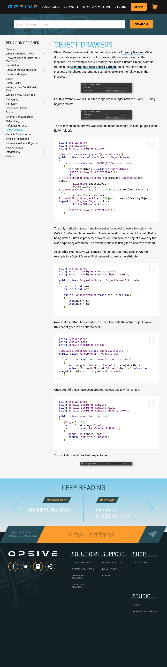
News (136, 650)
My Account (140, 608)
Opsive (23, 6)
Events (10, 112)
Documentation (112, 608)
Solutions (50, 6)
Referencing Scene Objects (21, 143)
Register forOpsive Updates (22, 579)
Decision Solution (83, 614)
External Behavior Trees (19, 116)
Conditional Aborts (17, 108)
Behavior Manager (16, 74)
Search (141, 24)
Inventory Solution (78, 631)
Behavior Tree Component (21, 69)
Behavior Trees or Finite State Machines (23, 59)
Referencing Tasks (16, 125)
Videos (10, 156)
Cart (155, 7)
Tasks (9, 78)
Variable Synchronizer (18, 134)
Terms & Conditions (145, 657)
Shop (138, 6)
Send (152, 580)
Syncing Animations (17, 138)
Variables (11, 103)
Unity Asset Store (50, 614)
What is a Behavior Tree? (20, 53)
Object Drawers (14, 130)
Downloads (109, 614)
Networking (12, 121)
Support (71, 6)
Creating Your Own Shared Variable (93, 66)
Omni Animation (96, 6)
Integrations (13, 152)
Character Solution (78, 622)
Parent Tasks (13, 83)
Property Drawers (132, 52)
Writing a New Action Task (21, 94)
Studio (120, 6)
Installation (12, 65)
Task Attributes (14, 147)
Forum (106, 621)
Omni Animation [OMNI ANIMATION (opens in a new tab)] (81, 608)
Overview (11, 49)
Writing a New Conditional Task (21, 89)
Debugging (12, 99)
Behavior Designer (22, 43)
